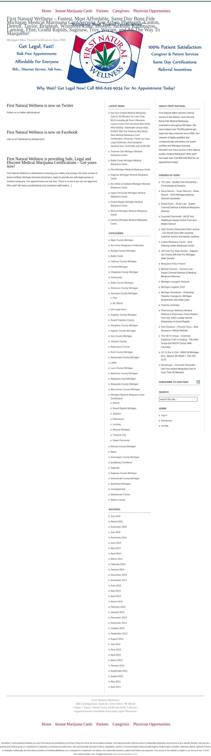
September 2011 (119, 671)
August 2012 (117, 639)
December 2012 (119, 617)
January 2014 (117, 569)
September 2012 (119, 633)
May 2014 (116, 548)
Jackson (117, 413)
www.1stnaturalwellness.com (125, 754)
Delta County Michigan (122, 282)
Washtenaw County (120, 494)
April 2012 (116, 655)
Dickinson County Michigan (124, 288)
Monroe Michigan (121, 429)
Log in (164, 415)
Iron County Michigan (121, 336)
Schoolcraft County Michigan (125, 478)
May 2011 (116, 681)
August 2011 (117, 676)
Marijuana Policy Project (173, 263)
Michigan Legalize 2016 (173, 287)
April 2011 (116, 687)
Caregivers (120, 11)
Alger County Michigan (122, 240)
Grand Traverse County (122, 320)
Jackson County (119, 341)
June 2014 (116, 543)
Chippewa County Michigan (124, 272)
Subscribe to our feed (173, 382)
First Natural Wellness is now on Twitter (40, 105)
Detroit (116, 403)
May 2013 (116, 591)
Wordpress (166, 420)
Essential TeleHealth (171, 216)
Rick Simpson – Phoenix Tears (176, 327)
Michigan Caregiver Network (175, 281)
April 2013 (116, 596)
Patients (102, 11)
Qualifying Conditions (121, 462)
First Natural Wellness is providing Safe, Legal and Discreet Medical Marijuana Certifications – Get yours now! (52, 162)
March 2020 (117, 521)
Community (116, 277)
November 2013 (119, 580)
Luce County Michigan (122, 368)
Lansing (117, 424)
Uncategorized (118, 489)
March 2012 (117, 660)
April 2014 (116, 553)
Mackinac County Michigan (124, 373)
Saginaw (115, 468)
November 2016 (119, 537)
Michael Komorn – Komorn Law (176, 269)
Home (46, 11)
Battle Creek (117, 256)
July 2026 (115, 516)
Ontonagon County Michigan (125, 457)
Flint (115, 298)
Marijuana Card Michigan (123, 378)
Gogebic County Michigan (124, 314)
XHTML (165, 426)
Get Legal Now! (118, 309)
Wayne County (118, 500)
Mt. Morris (118, 303)
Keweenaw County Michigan (125, 357)
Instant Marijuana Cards (73, 11)
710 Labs (165, 182)
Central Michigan (119, 266)
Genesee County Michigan (124, 293)
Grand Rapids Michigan (124, 408)
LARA (114, 362)
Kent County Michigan (122, 352)
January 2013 (117, 612)
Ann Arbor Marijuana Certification (127, 245)
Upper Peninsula (121, 440)
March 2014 (117, 559)
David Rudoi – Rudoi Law (174, 203)
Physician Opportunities (151, 11)
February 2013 (118, 607)
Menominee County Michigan (125, 389)
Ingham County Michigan (123, 330)
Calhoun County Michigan (124, 261)
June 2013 (116, 585)
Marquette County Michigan (124, 384)
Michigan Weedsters (171, 292)
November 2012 (119, 623)
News (113, 452)
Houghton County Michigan (124, 325)
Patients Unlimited (170, 305)
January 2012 (117, 665)
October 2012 (117, 628)
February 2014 (118, 564)
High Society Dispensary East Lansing (180, 229)
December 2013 (119, 575)
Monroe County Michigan (123, 446)
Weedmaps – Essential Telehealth (178, 365)
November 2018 (119, 527)
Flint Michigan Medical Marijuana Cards (130, 169)
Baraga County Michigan (123, 250)
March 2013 (117, 601)
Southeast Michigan (121, 484)
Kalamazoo (118, 419)
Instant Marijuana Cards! (173, 242)
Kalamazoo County (120, 346)
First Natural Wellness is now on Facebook (42, 132)
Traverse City (119, 435)
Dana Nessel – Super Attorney (176, 191)
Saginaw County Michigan (124, 473)
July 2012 (115, 644)
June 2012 (116, 649)
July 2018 (115, 532)
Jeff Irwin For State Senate (174, 251)
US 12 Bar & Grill (169, 352)
